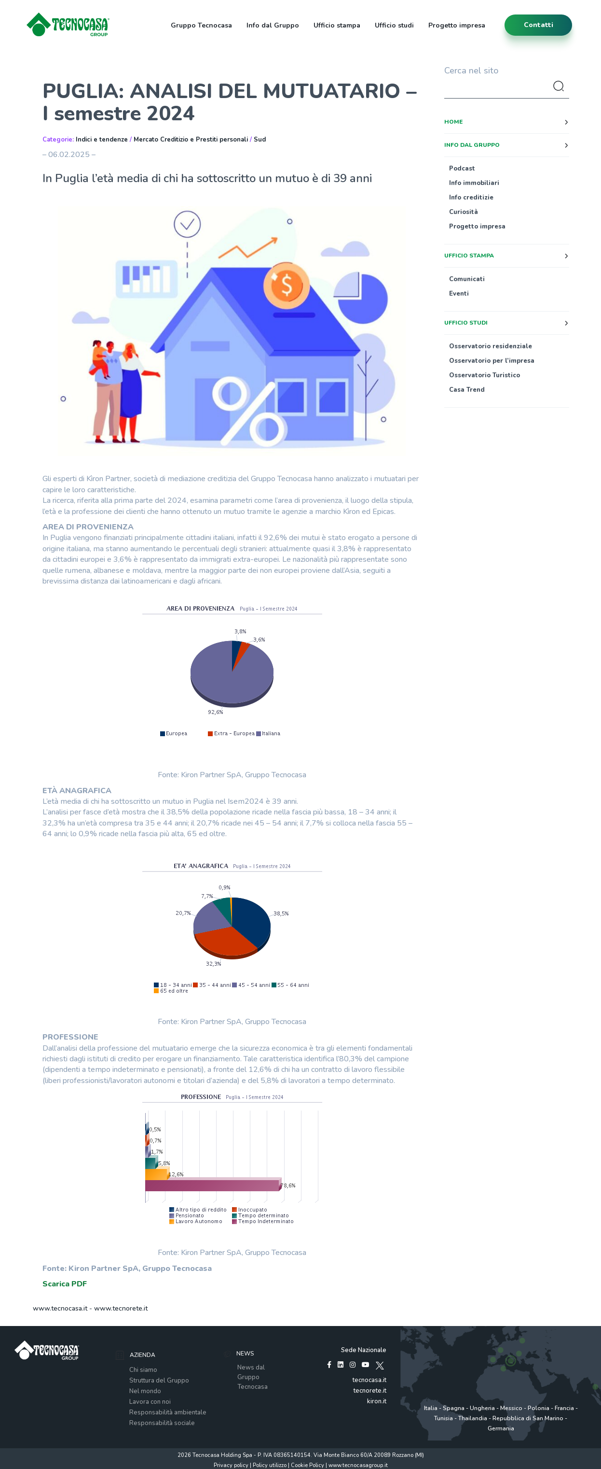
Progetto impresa (456, 25)
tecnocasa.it (369, 1380)
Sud (260, 139)
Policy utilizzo (270, 1465)
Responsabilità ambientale (167, 1412)
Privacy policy (231, 1465)
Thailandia (472, 1418)
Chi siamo (143, 1370)
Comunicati (467, 279)
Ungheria (482, 1408)
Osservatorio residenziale (490, 346)
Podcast (462, 168)
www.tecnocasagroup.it (358, 1465)
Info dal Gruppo (272, 25)
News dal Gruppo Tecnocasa (252, 1377)
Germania (501, 1428)
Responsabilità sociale (162, 1423)
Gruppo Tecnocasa (201, 25)
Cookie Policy (307, 1465)
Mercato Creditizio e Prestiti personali (191, 139)
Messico (511, 1408)
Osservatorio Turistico (484, 375)
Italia (430, 1408)
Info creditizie (471, 197)
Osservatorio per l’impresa (491, 361)
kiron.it (376, 1401)
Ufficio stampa (337, 25)
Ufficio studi (394, 25)
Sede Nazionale (363, 1350)
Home (453, 122)
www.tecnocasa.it (60, 1308)
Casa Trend (467, 389)
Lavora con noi (150, 1402)
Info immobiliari (474, 183)
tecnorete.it (370, 1390)
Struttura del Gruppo (159, 1380)
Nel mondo (145, 1391)
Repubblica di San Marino (527, 1418)
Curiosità (463, 212)
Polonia (538, 1408)
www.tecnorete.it (121, 1308)
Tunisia (443, 1418)
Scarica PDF (64, 1284)
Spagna (453, 1408)
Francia (564, 1408)
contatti (538, 24)
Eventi (459, 293)
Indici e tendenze (102, 139)
